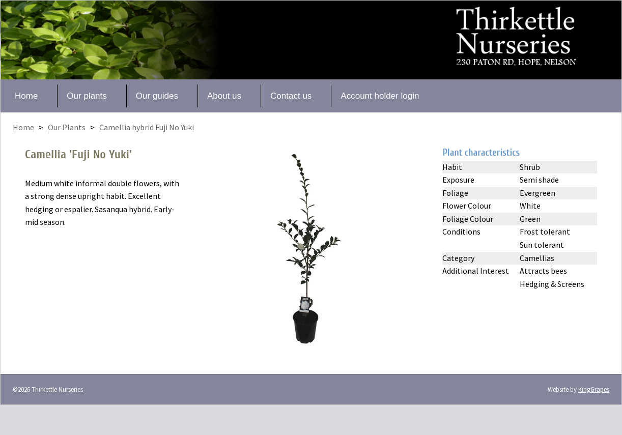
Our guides (157, 96)
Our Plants (67, 127)
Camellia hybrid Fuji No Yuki (146, 127)
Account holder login (380, 96)
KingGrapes (593, 389)
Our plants (86, 96)
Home (26, 96)
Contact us (291, 96)
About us (224, 96)
